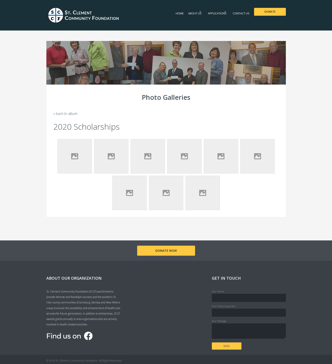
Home (166, 12)
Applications (210, 12)
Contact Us (239, 12)
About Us (183, 12)
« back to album (65, 113)
